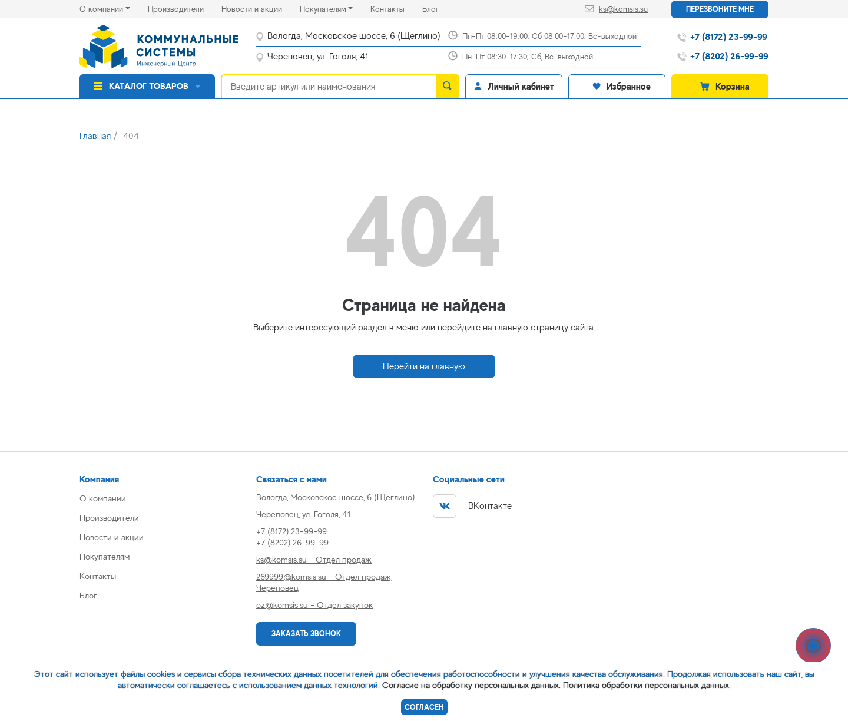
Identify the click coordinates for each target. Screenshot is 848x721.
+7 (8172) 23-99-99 (291, 531)
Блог (439, 8)
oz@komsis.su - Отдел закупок (314, 605)
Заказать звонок (306, 633)
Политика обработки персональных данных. (647, 685)
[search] (447, 86)
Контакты (396, 8)
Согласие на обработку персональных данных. (471, 685)
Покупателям (323, 9)
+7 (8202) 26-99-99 (292, 542)
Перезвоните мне (720, 9)
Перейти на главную (424, 366)
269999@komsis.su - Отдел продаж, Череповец (324, 582)
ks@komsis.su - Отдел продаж (314, 559)
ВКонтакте (472, 506)
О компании (101, 9)
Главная (95, 136)
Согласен (424, 707)
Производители (184, 8)
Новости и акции (260, 8)
